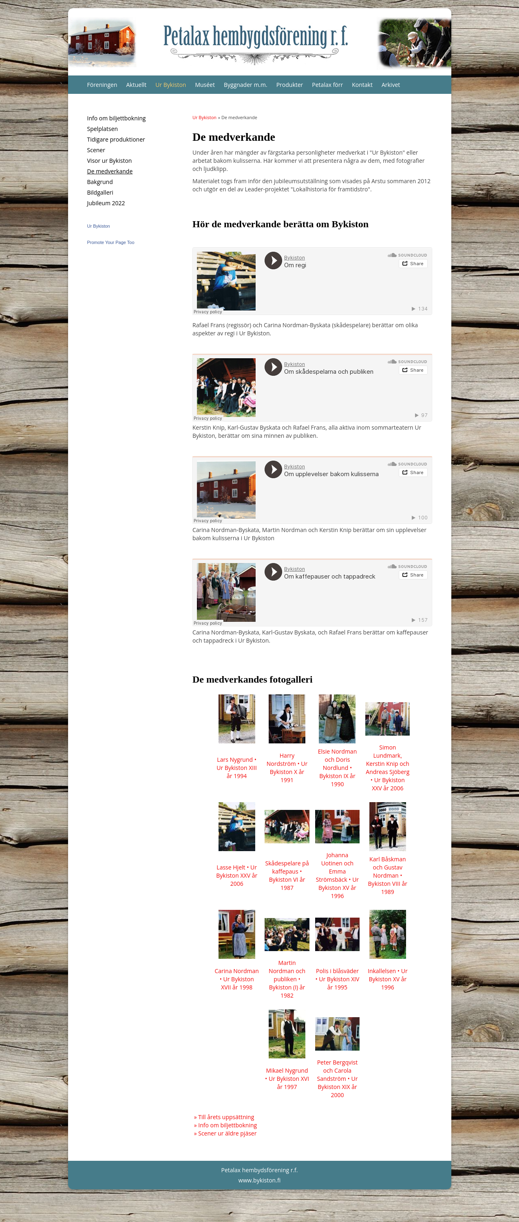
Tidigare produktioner (116, 139)
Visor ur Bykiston (109, 160)
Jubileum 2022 (106, 203)
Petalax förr (327, 85)
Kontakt (362, 85)
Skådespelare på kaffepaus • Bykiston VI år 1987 (287, 875)
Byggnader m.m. (245, 85)
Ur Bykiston (170, 85)
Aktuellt (136, 85)
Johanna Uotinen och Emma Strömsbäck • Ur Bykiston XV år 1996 (337, 875)
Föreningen (102, 85)
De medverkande (110, 171)
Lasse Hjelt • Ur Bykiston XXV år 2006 (236, 875)
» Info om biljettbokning (225, 1125)
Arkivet (391, 85)
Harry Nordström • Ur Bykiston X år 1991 (287, 768)
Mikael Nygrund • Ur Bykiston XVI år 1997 (287, 1079)
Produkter (289, 85)
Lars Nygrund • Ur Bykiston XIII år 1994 (236, 768)
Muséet (205, 85)
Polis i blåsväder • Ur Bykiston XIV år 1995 (337, 979)
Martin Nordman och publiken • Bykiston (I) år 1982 (287, 979)
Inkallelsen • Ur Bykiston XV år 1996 (388, 979)
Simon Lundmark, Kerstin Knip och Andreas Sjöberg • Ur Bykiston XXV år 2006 (387, 767)
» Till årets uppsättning (224, 1117)
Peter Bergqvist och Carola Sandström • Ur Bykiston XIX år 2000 (337, 1078)
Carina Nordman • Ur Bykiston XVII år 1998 (236, 979)
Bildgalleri (100, 192)
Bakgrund (100, 182)
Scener (96, 150)
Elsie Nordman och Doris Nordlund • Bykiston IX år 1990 (337, 767)
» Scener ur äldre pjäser (225, 1133)
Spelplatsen (102, 129)
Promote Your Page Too (111, 242)
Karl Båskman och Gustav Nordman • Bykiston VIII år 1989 (387, 875)
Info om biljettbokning (116, 118)
